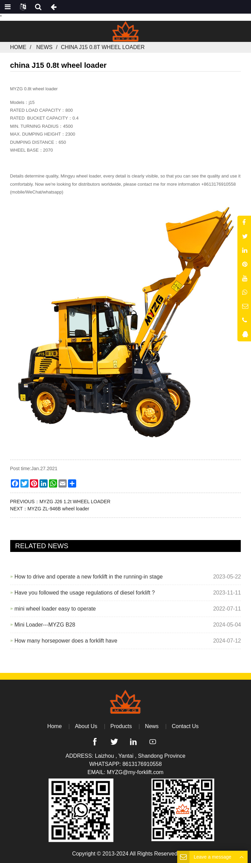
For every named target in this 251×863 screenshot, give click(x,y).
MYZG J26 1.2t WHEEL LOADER (75, 501)
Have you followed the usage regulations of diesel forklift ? (85, 593)
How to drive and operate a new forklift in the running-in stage (89, 577)
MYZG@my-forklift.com (135, 772)
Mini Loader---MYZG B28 (45, 625)
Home (18, 47)
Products (121, 726)
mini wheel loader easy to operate (55, 609)
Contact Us (185, 726)
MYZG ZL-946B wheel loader (58, 508)
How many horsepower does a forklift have (66, 641)
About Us (86, 726)
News (44, 47)
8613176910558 (142, 764)
